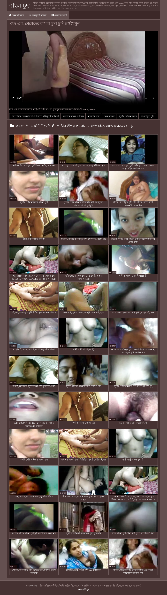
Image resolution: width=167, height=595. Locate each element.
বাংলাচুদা (20, 5)
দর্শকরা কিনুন (83, 589)
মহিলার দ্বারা (93, 116)
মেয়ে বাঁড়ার (109, 116)
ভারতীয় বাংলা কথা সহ (73, 116)
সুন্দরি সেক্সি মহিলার (128, 116)
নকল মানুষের (16, 15)
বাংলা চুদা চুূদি (147, 116)
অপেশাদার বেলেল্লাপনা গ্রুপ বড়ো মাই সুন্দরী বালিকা (35, 116)
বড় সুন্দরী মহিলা (37, 15)
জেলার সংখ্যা (59, 15)
